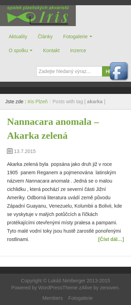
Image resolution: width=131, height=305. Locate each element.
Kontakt (51, 50)
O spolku (18, 50)
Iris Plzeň (38, 15)
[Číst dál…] (111, 239)
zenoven (109, 287)
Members (52, 298)
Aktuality (18, 36)
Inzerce (78, 50)
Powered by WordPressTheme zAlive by (55, 287)
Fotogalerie (75, 36)
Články (45, 36)
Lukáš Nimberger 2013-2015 (79, 280)
